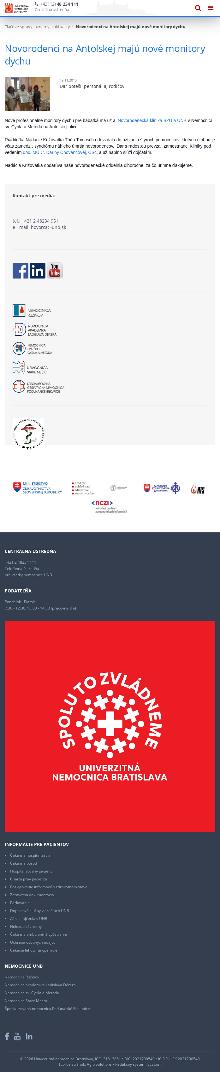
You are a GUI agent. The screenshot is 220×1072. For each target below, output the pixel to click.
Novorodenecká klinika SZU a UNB (152, 120)
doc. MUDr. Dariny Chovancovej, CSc (60, 152)
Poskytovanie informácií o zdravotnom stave (48, 887)
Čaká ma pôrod (23, 863)
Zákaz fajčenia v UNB (28, 918)
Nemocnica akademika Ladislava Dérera (40, 985)
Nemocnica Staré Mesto (26, 1000)
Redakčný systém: (130, 1064)
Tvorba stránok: (72, 1064)
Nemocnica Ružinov (22, 977)
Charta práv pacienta (28, 879)
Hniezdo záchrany (26, 926)
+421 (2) (59, 4)
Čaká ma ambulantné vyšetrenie (38, 934)
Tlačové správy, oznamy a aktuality (37, 26)
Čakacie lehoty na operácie (33, 950)
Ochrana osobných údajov (33, 942)
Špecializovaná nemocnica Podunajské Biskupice (47, 1008)
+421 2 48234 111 (20, 562)
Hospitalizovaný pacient (31, 871)
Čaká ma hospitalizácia (30, 855)
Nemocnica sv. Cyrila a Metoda (32, 992)
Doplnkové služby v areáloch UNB (39, 910)
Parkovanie (20, 902)
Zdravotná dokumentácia (32, 894)
